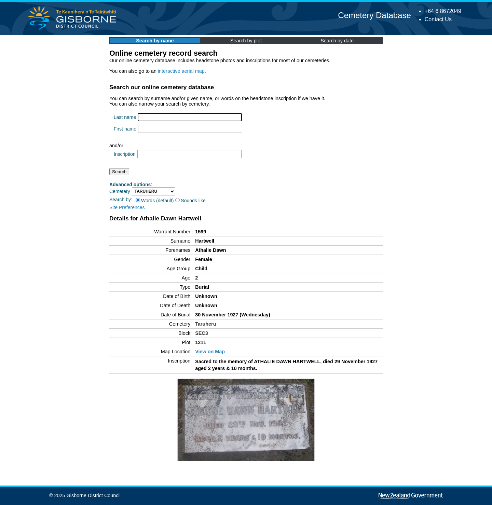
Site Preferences (127, 207)
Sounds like (190, 200)
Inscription (125, 154)
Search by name (155, 40)
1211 (200, 342)
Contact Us (438, 19)
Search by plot (246, 40)
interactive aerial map (181, 71)
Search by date (337, 40)
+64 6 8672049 (443, 11)
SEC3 (201, 333)
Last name (125, 117)
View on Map (210, 351)
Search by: (120, 199)
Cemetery (119, 191)
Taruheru (205, 324)
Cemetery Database (374, 15)
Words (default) (155, 200)
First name (125, 129)
